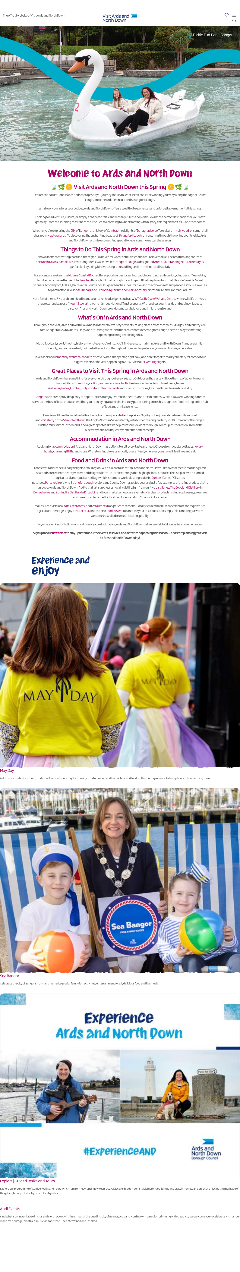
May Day (7, 771)
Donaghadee (145, 230)
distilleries (162, 487)
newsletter (59, 533)
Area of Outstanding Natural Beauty (177, 262)
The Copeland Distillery (185, 487)
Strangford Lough (130, 235)
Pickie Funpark (82, 290)
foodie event (115, 511)
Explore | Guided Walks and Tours (27, 1181)
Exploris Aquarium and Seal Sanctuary (122, 290)
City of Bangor (80, 230)
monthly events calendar (73, 357)
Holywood (182, 230)
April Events (10, 1209)
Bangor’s (41, 397)
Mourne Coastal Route (82, 275)
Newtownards (56, 235)
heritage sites (131, 415)
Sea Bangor (9, 976)
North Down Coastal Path (57, 262)
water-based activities (119, 383)
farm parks (112, 415)
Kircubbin (90, 492)
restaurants (99, 506)
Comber (112, 230)
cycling (93, 383)
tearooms (78, 506)
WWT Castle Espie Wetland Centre (153, 299)
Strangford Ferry (73, 420)
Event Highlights (155, 362)
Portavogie (52, 482)
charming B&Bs (63, 451)
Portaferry (47, 420)
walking (83, 383)
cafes (67, 506)
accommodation (63, 446)
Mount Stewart (78, 303)
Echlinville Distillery (68, 492)
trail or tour (82, 511)
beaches (85, 280)
